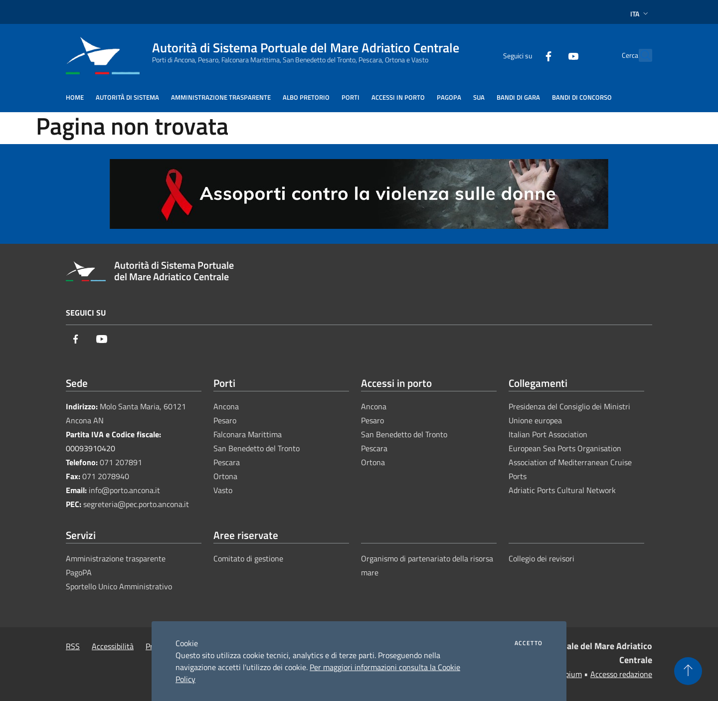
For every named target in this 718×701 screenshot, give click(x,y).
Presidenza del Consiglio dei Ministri (569, 406)
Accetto (528, 643)
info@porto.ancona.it (124, 490)
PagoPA (79, 572)
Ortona (225, 476)
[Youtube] (551, 55)
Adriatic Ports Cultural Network (562, 490)
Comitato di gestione (248, 558)
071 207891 (121, 462)
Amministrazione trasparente (116, 558)
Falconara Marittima (247, 434)
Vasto (222, 490)
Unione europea (535, 420)
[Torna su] (688, 671)
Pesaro (224, 420)
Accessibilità (113, 646)
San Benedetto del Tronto (256, 448)
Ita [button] (640, 13)
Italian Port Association (548, 434)
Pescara (226, 462)
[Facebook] (527, 55)
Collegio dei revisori (541, 558)
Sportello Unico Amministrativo (119, 586)
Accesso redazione (621, 674)
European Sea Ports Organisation (565, 448)
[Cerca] (640, 55)
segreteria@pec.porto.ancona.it (136, 504)
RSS (73, 646)
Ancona (226, 406)
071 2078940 (105, 476)
